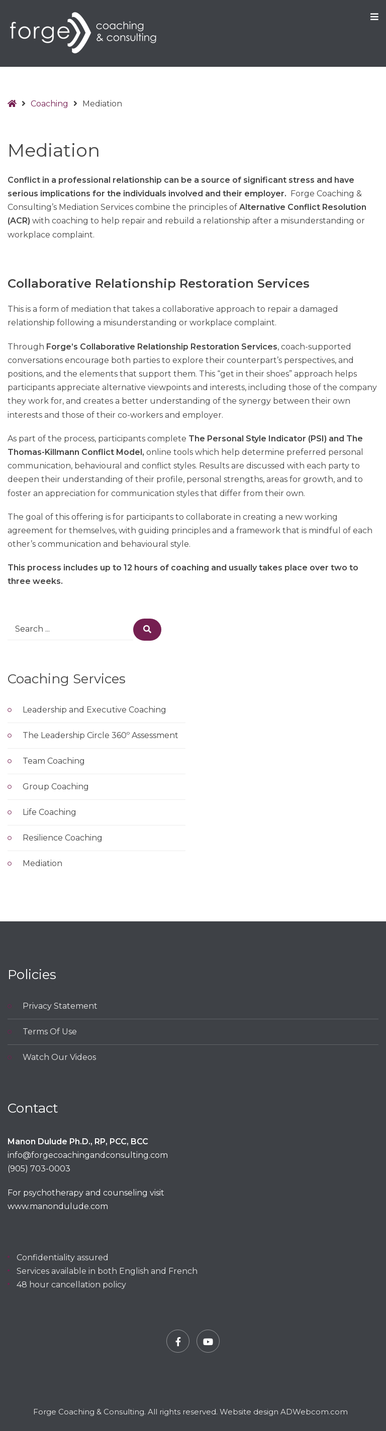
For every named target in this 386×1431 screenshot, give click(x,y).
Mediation (42, 863)
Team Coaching (54, 761)
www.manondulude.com (58, 1206)
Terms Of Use (50, 1031)
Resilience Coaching (63, 838)
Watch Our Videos (59, 1057)
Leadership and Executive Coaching (94, 709)
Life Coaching (49, 812)
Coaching (49, 103)
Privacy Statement (60, 1006)
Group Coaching (56, 786)
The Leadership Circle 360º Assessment (100, 735)
